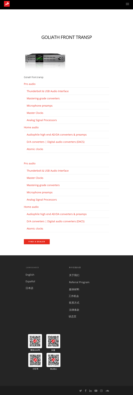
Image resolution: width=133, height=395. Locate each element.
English (30, 274)
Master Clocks (35, 113)
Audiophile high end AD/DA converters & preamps (57, 134)
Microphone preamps (40, 105)
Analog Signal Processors (42, 120)
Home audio (31, 127)
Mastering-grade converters (43, 98)
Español (30, 281)
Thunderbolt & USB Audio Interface (48, 91)
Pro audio (30, 84)
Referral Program (79, 282)
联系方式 (74, 302)
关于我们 (74, 275)
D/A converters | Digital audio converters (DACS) (55, 141)
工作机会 (74, 296)
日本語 (29, 288)
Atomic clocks (35, 149)
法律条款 (74, 309)
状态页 (72, 316)
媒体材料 (74, 289)
